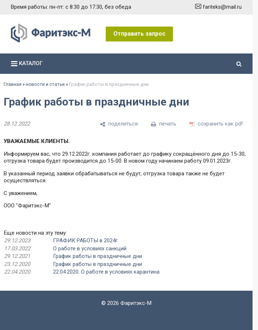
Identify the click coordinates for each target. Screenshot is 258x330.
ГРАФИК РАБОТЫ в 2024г (85, 240)
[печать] (163, 124)
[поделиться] (119, 124)
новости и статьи (45, 84)
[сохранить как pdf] (216, 124)
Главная (12, 84)
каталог (27, 63)
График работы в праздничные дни (97, 256)
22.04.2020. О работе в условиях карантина (106, 272)
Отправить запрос (139, 33)
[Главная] (50, 40)
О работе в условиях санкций (89, 248)
